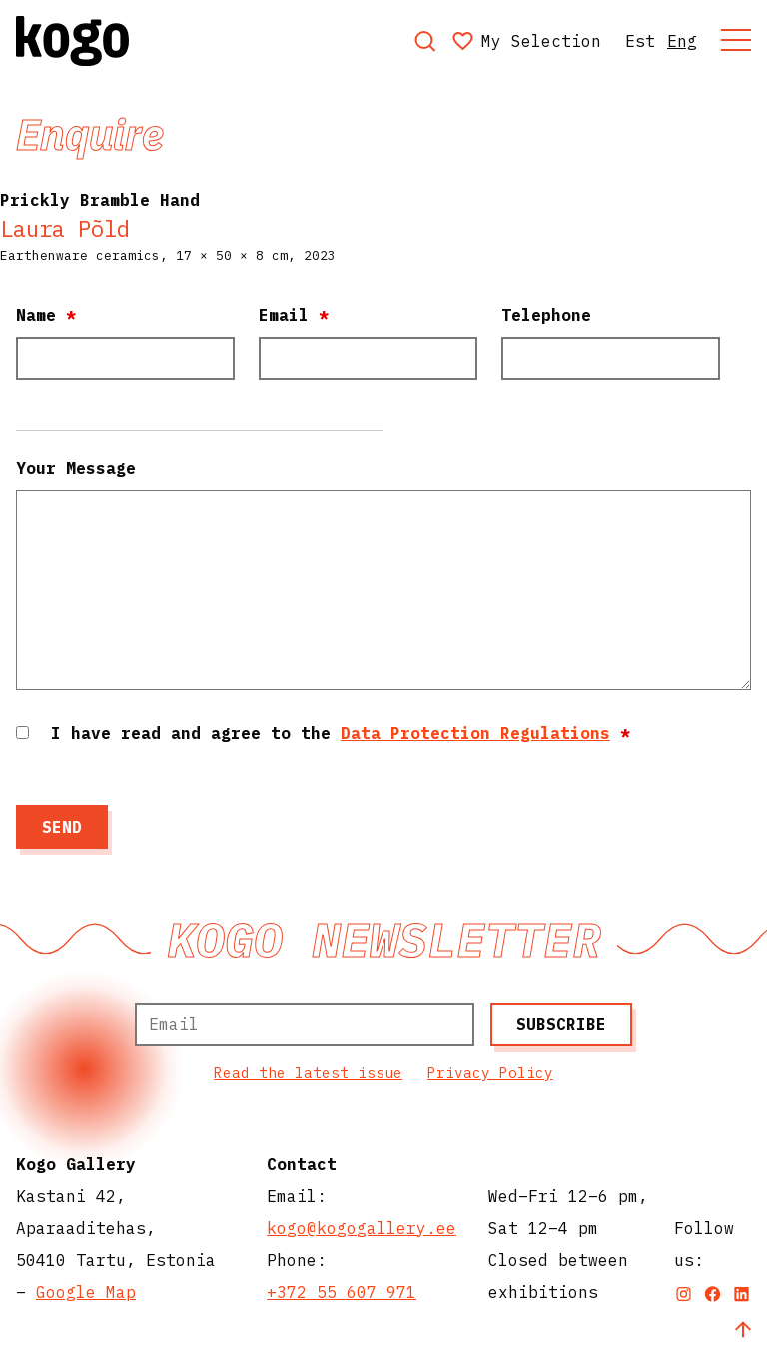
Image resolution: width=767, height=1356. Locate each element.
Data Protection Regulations (475, 733)
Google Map (86, 1292)
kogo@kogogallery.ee (361, 1228)
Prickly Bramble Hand (100, 200)
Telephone (546, 315)
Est (640, 41)
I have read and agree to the (340, 733)
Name (46, 315)
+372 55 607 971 (341, 1292)
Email (294, 315)
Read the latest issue (308, 1072)
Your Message (76, 468)
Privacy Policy (490, 1072)
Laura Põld (65, 228)
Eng (682, 41)
